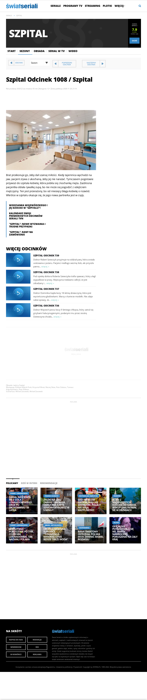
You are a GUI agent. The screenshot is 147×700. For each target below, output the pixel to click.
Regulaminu (50, 667)
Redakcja (37, 639)
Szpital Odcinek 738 (46, 272)
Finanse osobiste (51, 496)
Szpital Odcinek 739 (46, 255)
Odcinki (19, 62)
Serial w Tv (56, 51)
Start (11, 51)
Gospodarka (84, 528)
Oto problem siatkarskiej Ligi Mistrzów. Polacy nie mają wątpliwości (89, 504)
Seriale (56, 5)
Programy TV (72, 5)
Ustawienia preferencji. (64, 667)
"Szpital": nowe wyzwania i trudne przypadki (27, 225)
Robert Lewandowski (19, 493)
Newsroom (15, 647)
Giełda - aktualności (53, 525)
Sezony (25, 51)
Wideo (72, 51)
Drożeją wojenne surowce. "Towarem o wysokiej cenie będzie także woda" (55, 534)
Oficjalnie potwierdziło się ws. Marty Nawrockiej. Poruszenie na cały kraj (124, 533)
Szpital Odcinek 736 (46, 305)
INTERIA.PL (97, 667)
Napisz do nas (16, 639)
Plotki (107, 5)
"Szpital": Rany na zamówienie (21, 233)
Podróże (117, 496)
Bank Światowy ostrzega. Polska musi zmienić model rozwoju (90, 535)
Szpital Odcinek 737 (46, 289)
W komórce (16, 654)
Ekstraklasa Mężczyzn (88, 496)
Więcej (120, 5)
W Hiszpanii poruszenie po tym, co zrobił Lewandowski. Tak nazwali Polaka (21, 534)
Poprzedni (67, 63)
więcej (44, 266)
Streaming (92, 5)
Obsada (39, 51)
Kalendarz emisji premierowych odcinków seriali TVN (25, 216)
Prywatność (77, 667)
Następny (91, 63)
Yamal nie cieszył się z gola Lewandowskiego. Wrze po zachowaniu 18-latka (20, 503)
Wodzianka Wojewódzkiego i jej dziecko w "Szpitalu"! (28, 206)
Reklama (37, 654)
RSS (37, 647)
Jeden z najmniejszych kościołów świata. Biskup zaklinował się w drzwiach (124, 504)
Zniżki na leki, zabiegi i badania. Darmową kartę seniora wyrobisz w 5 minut (56, 504)
